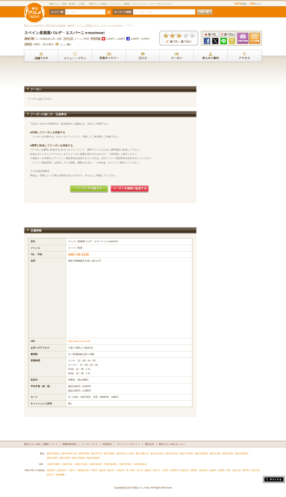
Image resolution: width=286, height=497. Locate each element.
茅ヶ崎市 (130, 470)
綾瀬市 (213, 470)
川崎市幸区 (67, 464)
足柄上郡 (236, 470)
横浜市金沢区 (157, 453)
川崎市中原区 (81, 464)
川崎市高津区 (95, 464)
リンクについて (89, 444)
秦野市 (148, 470)
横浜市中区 (96, 453)
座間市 (194, 470)
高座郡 (221, 470)
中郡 (228, 470)
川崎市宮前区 (125, 464)
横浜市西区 (84, 453)
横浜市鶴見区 (53, 453)
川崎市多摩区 (110, 464)
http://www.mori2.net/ (79, 341)
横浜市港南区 (201, 453)
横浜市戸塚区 (186, 453)
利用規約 (107, 444)
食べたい (228, 34)
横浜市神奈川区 (69, 453)
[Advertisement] (110, 76)
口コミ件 (66, 44)
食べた (211, 34)
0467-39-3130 (78, 254)
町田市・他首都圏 (56, 474)
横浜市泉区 (65, 458)
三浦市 (71, 470)
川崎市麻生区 (140, 464)
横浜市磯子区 (142, 453)
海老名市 (184, 470)
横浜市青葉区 (78, 458)
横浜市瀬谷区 (241, 453)
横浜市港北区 (172, 453)
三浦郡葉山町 (82, 470)
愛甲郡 (246, 470)
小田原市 (120, 470)
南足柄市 (203, 470)
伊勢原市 (174, 470)
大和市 (165, 470)
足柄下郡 (255, 470)
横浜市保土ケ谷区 (125, 453)
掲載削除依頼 (69, 444)
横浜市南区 (109, 453)
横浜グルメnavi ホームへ (172, 444)
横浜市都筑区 (93, 458)
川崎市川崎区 (53, 464)
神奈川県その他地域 (55, 25)
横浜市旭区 (215, 453)
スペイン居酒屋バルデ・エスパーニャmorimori (99, 25)
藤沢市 (111, 470)
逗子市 (140, 470)
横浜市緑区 (228, 453)
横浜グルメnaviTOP (33, 25)
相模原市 (51, 470)
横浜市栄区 (52, 458)
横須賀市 (61, 470)
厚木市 (156, 470)
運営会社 (149, 444)
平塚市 (94, 470)
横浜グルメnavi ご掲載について (41, 444)
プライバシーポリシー (128, 444)
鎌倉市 (71, 25)
